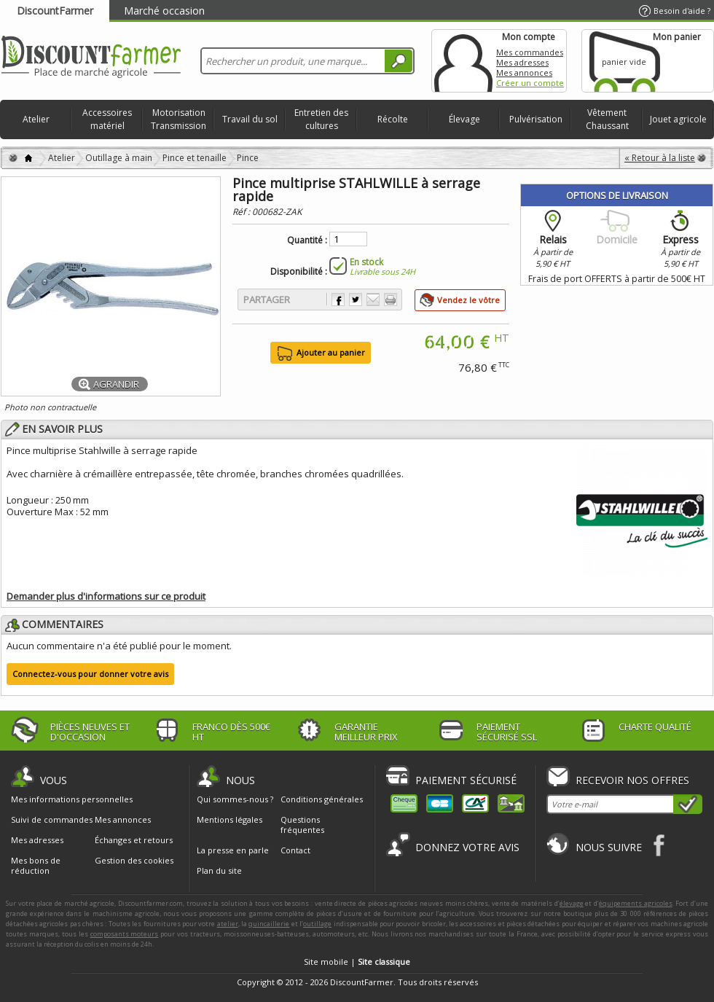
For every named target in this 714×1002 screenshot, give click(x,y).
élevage (572, 903)
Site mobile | (357, 961)
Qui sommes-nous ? (235, 799)
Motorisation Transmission (178, 119)
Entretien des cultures (321, 119)
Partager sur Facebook (338, 299)
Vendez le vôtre (468, 299)
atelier (227, 923)
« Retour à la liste (659, 158)
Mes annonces (524, 72)
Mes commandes (529, 52)
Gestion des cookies (134, 861)
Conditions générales (321, 799)
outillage (317, 923)
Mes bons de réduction (35, 866)
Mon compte (463, 61)
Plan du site (219, 870)
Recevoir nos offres (632, 780)
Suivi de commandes (52, 820)
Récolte (392, 119)
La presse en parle (233, 850)
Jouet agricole (678, 119)
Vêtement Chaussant (607, 119)
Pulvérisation (535, 119)
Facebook (659, 845)
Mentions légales (229, 819)
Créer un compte (530, 82)
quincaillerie (268, 923)
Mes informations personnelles (72, 799)
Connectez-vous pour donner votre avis (90, 673)
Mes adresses (522, 62)
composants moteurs (124, 934)
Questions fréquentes (302, 824)
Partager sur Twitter (355, 299)
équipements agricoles (635, 903)
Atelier (36, 119)
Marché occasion (164, 10)
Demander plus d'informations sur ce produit (106, 596)
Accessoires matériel (107, 119)
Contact (295, 850)
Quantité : (307, 240)
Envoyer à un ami (373, 299)
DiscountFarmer (55, 10)
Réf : (242, 212)
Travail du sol (250, 119)
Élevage (464, 119)
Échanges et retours (134, 840)
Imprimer (390, 299)
